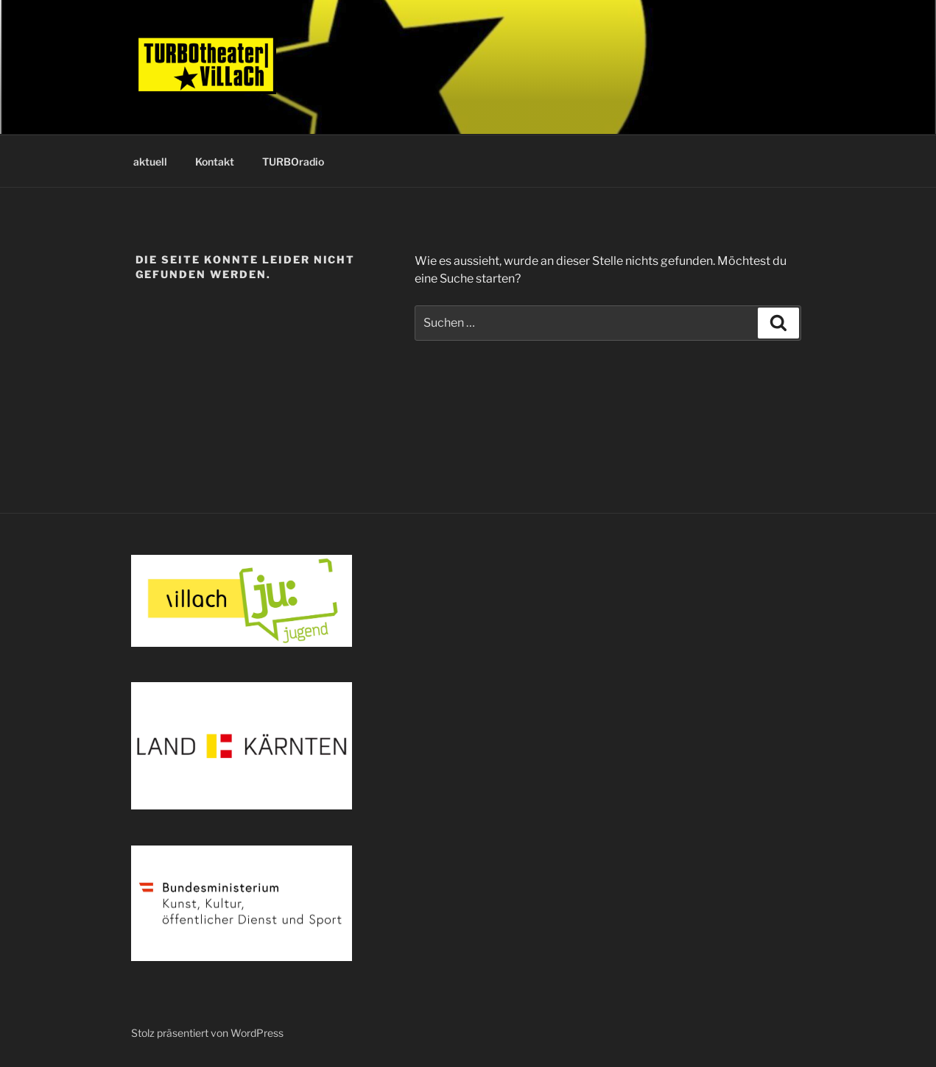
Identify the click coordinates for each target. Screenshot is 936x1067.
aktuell (150, 161)
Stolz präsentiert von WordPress (207, 1033)
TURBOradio (293, 161)
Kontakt (214, 161)
